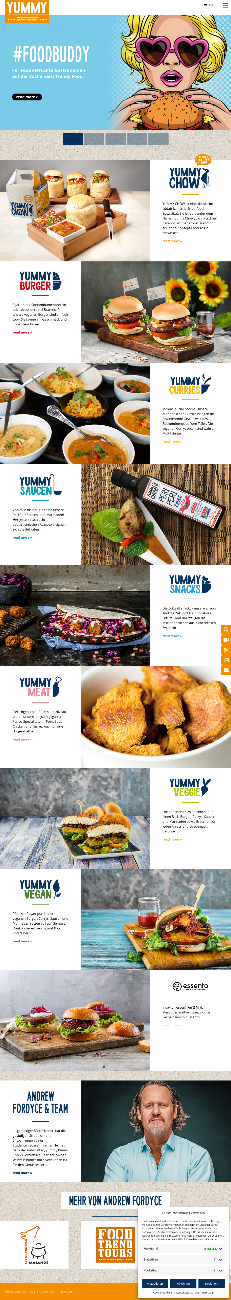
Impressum (207, 1292)
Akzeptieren (155, 1283)
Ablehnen (183, 1283)
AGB (32, 1291)
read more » (172, 241)
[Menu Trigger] (225, 5)
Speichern (212, 1283)
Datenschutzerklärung (186, 1292)
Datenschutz (47, 1291)
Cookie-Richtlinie (162, 1292)
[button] (115, 72)
